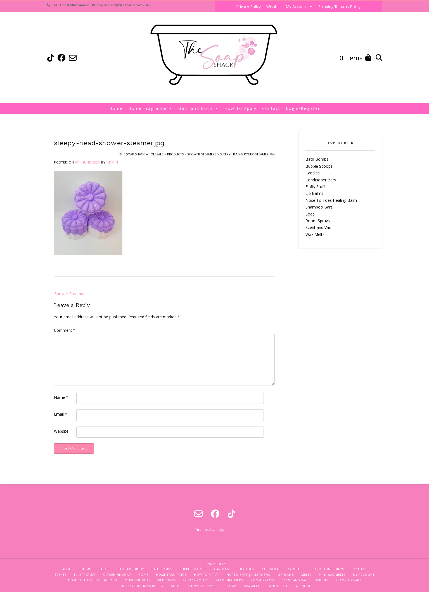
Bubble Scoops (319, 166)
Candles (312, 173)
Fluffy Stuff (315, 186)
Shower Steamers (70, 293)
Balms (86, 569)
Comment (64, 330)
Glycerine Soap (117, 575)
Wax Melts (314, 234)
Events (60, 575)
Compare (296, 569)
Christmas (271, 569)
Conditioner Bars (320, 180)
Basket (104, 569)
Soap (310, 214)
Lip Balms (314, 193)
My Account (299, 6)
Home (116, 108)
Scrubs (321, 580)
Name (61, 397)
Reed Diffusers (229, 580)
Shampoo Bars (319, 207)
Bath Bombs (316, 159)
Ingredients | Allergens (248, 575)
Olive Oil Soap (138, 580)
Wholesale (278, 586)
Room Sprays (317, 220)
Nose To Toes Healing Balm (331, 200)
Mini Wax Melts (332, 575)
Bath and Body (198, 108)
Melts (306, 575)
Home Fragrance (150, 108)
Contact (271, 108)
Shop (175, 586)
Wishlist (273, 6)
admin (112, 162)
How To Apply (240, 108)
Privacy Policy (248, 6)
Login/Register (303, 108)
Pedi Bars (166, 580)
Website (61, 431)
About (67, 569)
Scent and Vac (318, 227)
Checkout (245, 569)
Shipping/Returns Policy (339, 6)
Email (60, 414)
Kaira (230, 529)
